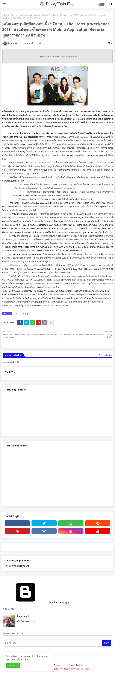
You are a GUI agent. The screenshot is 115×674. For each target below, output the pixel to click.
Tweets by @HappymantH (17, 565)
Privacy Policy (75, 665)
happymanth (23, 616)
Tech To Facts (82, 668)
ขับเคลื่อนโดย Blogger (36, 602)
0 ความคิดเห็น (105, 355)
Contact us (59, 665)
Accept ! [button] (13, 665)
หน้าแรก (5, 15)
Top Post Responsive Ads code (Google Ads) (57, 56)
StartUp (14, 15)
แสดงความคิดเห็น (11, 362)
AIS (15, 313)
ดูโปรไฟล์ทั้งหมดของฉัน (26, 621)
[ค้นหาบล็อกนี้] (53, 643)
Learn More (24, 659)
